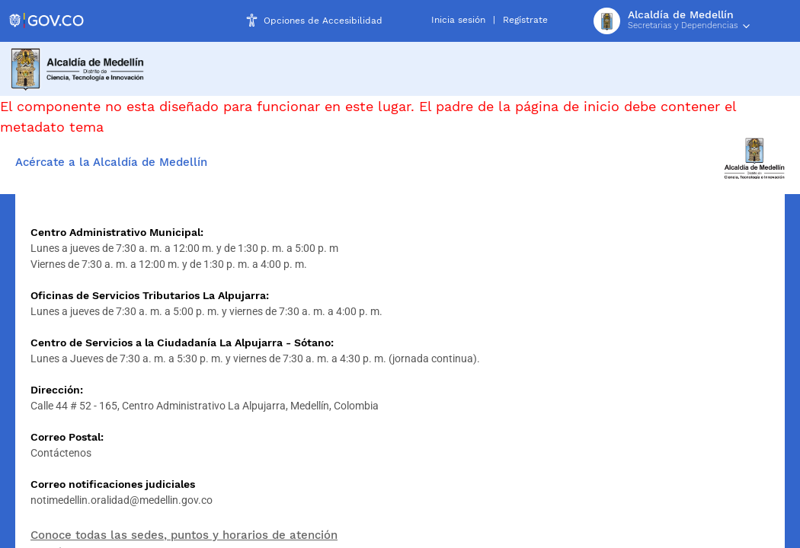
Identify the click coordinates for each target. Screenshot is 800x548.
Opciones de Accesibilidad (323, 20)
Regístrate (525, 19)
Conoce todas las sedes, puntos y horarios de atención (184, 535)
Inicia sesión (458, 19)
